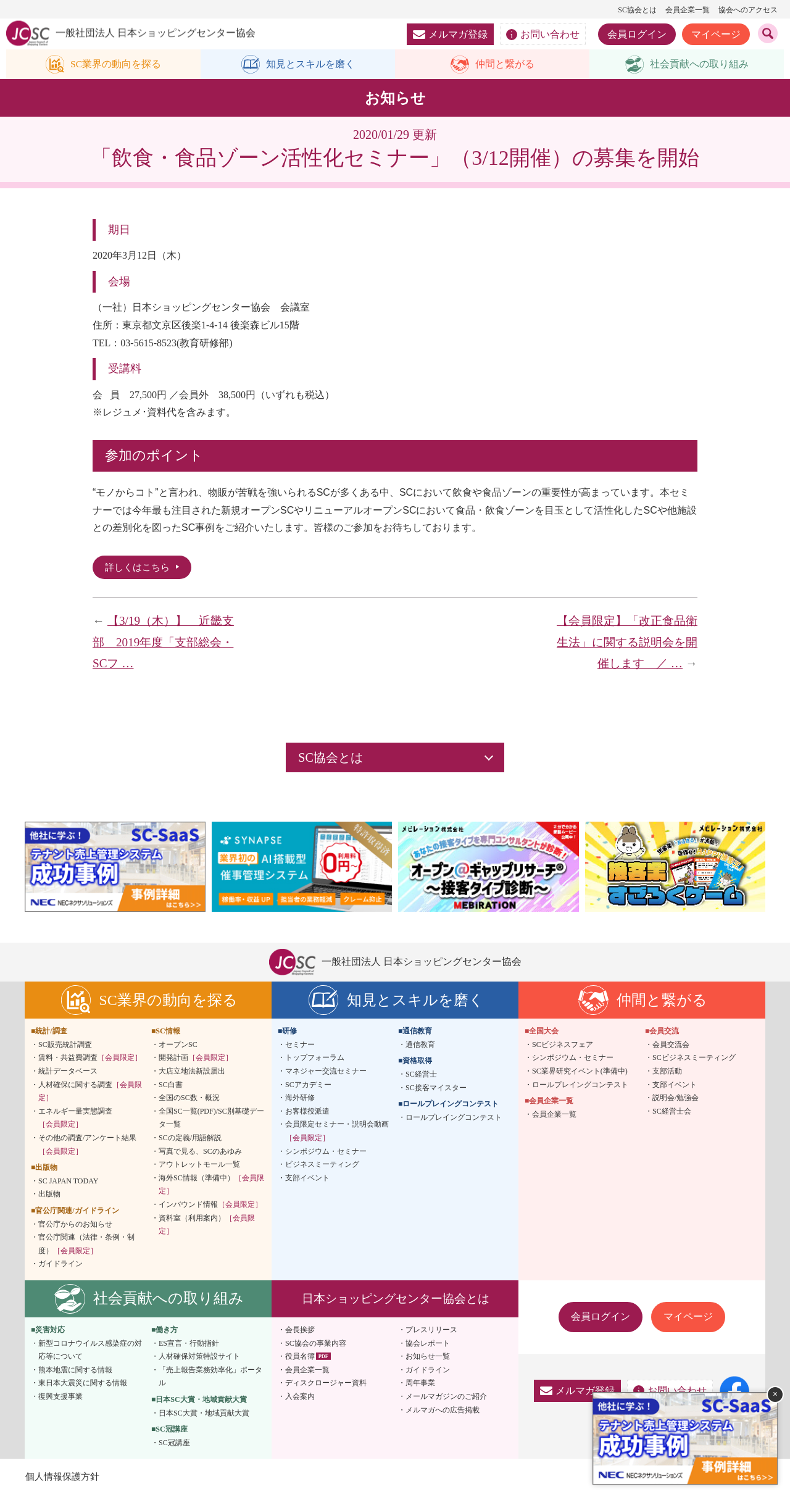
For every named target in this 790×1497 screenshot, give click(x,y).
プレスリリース (431, 1331)
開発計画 (196, 1060)
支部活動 (667, 1073)
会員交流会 (670, 1046)
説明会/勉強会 (675, 1099)
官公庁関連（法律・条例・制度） (86, 1246)
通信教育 (420, 1046)
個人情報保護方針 (64, 1478)
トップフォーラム (314, 1060)
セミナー (300, 1046)
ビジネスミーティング (322, 1166)
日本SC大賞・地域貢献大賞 (204, 1415)
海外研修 (300, 1099)
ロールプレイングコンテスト (453, 1119)
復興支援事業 (60, 1398)
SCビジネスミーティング (694, 1060)
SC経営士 (421, 1076)
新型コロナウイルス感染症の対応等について (90, 1352)
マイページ (716, 34)
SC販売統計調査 (65, 1046)
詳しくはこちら (139, 568)
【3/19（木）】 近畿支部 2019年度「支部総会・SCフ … (163, 644)
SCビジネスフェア (562, 1046)
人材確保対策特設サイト (199, 1358)
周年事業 (420, 1384)
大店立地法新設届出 (192, 1073)
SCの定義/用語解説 (190, 1139)
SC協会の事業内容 (315, 1345)
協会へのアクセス (748, 10)
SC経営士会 (671, 1113)
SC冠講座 (174, 1444)
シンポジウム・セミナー (326, 1153)
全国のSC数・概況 (189, 1099)
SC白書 (171, 1086)
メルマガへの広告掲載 (442, 1411)
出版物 (49, 1196)
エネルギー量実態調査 (75, 1120)
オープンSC (178, 1046)
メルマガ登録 (450, 34)
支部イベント (307, 1179)
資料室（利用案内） (207, 1227)
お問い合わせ (543, 34)
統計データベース (68, 1073)
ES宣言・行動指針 (189, 1345)
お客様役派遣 (307, 1113)
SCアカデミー (308, 1086)
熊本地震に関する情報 (75, 1371)
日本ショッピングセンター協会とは (395, 1300)
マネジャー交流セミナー (326, 1073)
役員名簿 (300, 1358)
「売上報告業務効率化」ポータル (210, 1378)
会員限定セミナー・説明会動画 (337, 1133)
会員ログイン (637, 34)
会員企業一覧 (687, 10)
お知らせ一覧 (427, 1358)
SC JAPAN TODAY (68, 1182)
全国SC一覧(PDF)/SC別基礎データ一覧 (211, 1120)
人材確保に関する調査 (90, 1093)
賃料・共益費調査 (90, 1060)
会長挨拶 (300, 1331)
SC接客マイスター (436, 1089)
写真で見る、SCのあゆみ (200, 1153)
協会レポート (427, 1345)
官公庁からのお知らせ (75, 1226)
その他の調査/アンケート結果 (87, 1146)
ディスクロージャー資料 (326, 1384)
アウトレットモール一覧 (199, 1166)
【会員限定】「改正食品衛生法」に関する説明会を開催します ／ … (627, 644)
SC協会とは (637, 10)
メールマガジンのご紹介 (446, 1398)
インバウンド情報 (210, 1206)
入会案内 (300, 1398)
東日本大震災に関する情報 (82, 1384)
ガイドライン (60, 1266)
